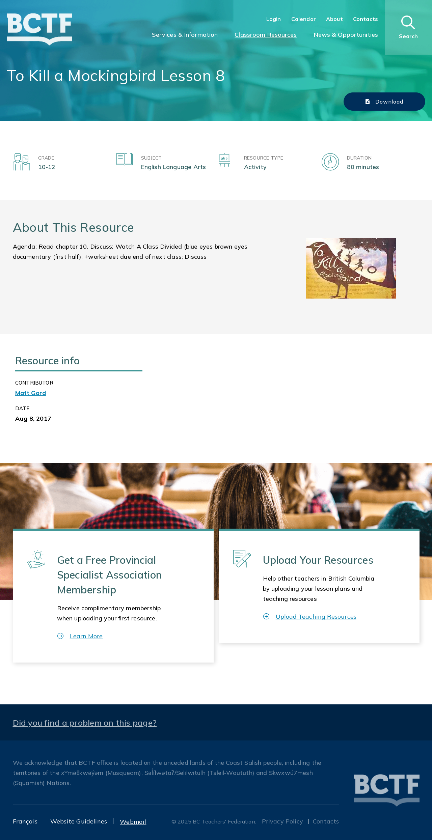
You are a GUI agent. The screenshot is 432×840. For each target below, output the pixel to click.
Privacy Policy (282, 821)
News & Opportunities (346, 34)
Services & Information (185, 34)
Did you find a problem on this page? (85, 723)
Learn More (80, 636)
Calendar (303, 19)
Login (273, 19)
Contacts (365, 19)
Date (22, 408)
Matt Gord (30, 393)
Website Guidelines (78, 821)
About (334, 19)
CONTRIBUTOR (34, 383)
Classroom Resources (266, 34)
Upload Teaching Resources (309, 616)
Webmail (133, 821)
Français (25, 821)
